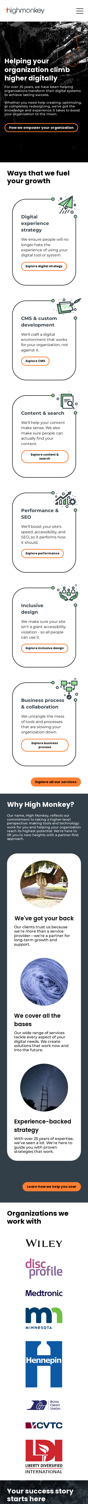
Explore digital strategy (44, 266)
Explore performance (42, 553)
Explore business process (44, 745)
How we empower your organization (41, 127)
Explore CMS (35, 361)
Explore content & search (45, 457)
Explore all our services (56, 782)
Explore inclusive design (45, 648)
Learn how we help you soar (52, 1186)
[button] (79, 11)
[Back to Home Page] (25, 11)
